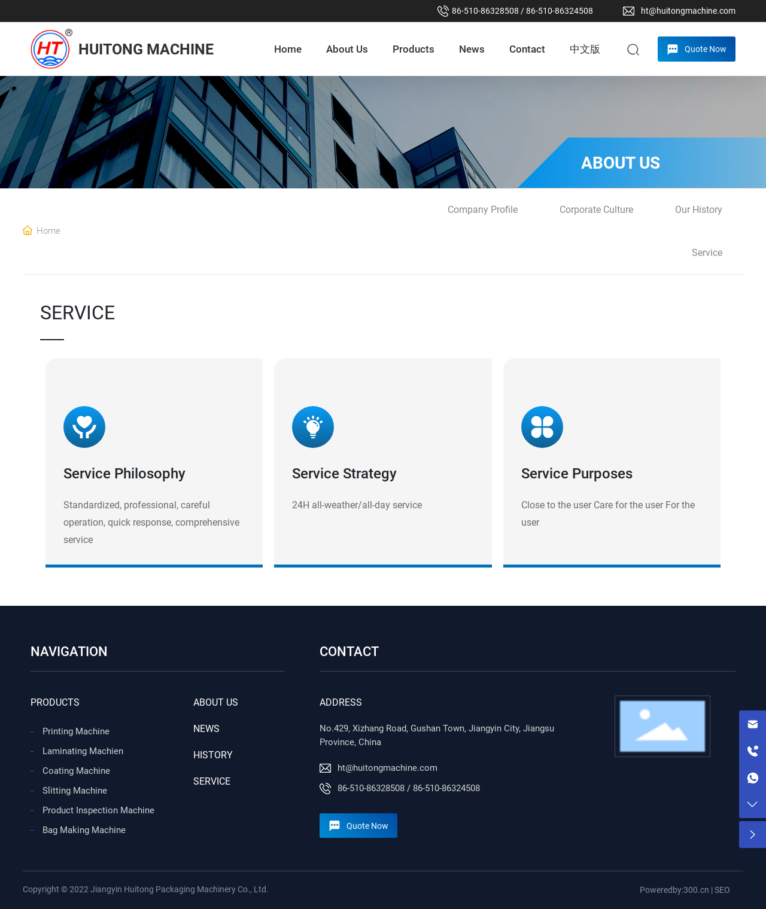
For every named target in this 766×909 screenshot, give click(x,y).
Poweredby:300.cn (674, 890)
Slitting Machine (74, 790)
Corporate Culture (596, 209)
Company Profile (483, 209)
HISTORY (213, 755)
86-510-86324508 (559, 11)
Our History (698, 209)
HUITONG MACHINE (146, 49)
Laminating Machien (82, 751)
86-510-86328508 (485, 11)
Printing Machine (76, 731)
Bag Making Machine (84, 830)
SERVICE (211, 781)
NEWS (206, 728)
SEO (722, 890)
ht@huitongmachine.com (688, 11)
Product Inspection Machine (98, 810)
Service (707, 252)
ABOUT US (215, 702)
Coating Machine (76, 770)
